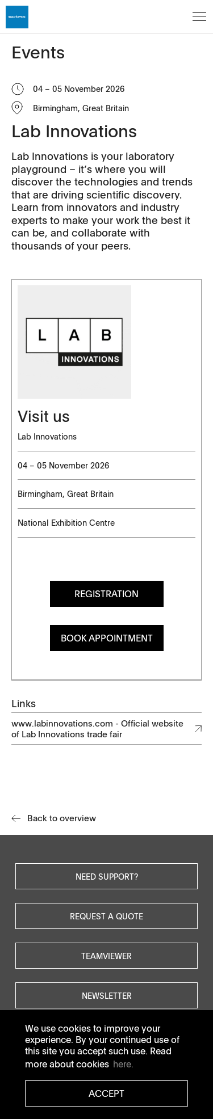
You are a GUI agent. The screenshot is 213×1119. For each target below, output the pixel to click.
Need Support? (107, 876)
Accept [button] (106, 1093)
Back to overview (53, 818)
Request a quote (106, 916)
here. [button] (123, 1064)
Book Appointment (107, 638)
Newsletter (107, 995)
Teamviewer (106, 955)
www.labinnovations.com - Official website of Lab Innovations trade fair (97, 728)
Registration (106, 594)
